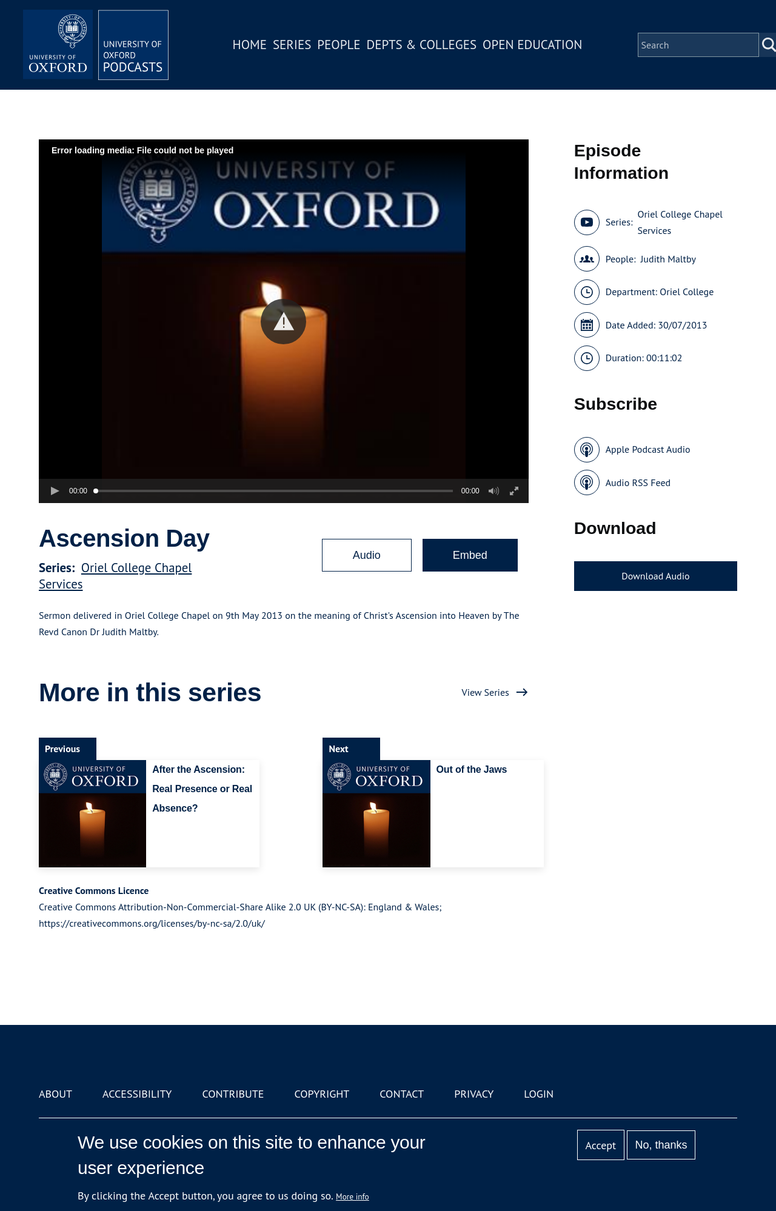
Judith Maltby (668, 259)
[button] (283, 321)
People (338, 44)
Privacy (473, 1094)
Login (539, 1094)
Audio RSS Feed (638, 482)
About (55, 1094)
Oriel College (687, 291)
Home (250, 44)
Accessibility (137, 1094)
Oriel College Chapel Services (679, 222)
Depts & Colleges (422, 44)
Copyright (321, 1094)
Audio (367, 555)
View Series (485, 692)
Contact (402, 1094)
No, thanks (661, 1145)
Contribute (233, 1094)
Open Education (532, 44)
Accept (600, 1145)
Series (292, 44)
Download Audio (655, 576)
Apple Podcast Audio (648, 449)
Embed (470, 555)
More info (352, 1196)
